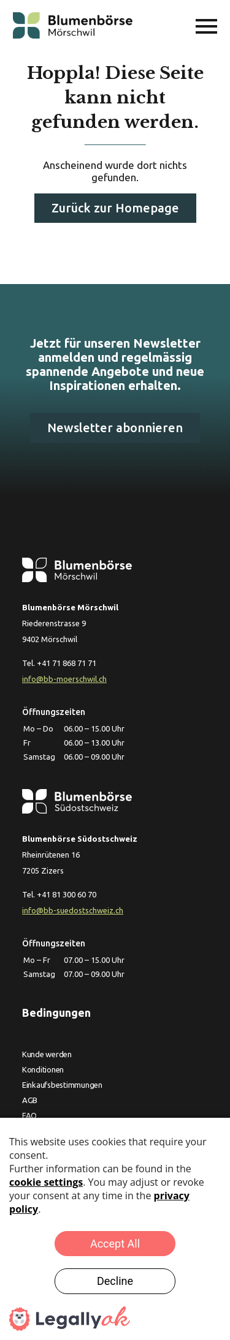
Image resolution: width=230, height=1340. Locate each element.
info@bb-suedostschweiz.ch (72, 910)
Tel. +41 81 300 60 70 (59, 894)
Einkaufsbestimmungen (62, 1084)
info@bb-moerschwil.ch (64, 679)
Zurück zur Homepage (115, 208)
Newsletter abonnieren (115, 428)
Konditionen (43, 1069)
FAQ (29, 1115)
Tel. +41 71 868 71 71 (59, 663)
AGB (29, 1100)
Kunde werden (47, 1054)
